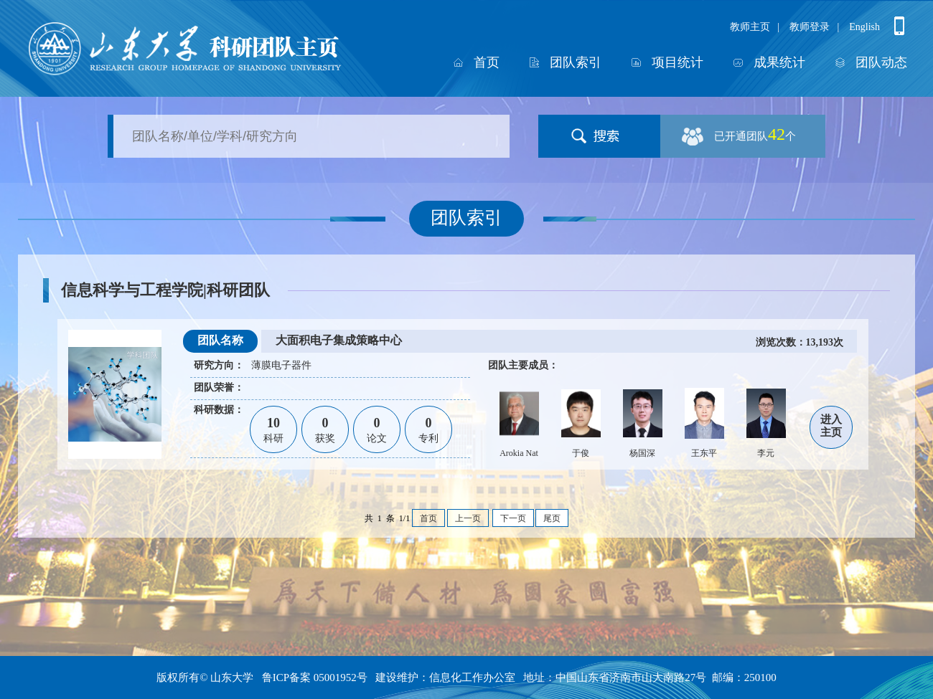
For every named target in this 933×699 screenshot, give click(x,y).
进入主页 (831, 426)
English (864, 27)
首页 (487, 62)
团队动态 (881, 62)
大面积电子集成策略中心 (339, 340)
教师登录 (809, 27)
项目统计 (677, 62)
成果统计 (779, 62)
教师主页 (750, 27)
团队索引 (575, 62)
